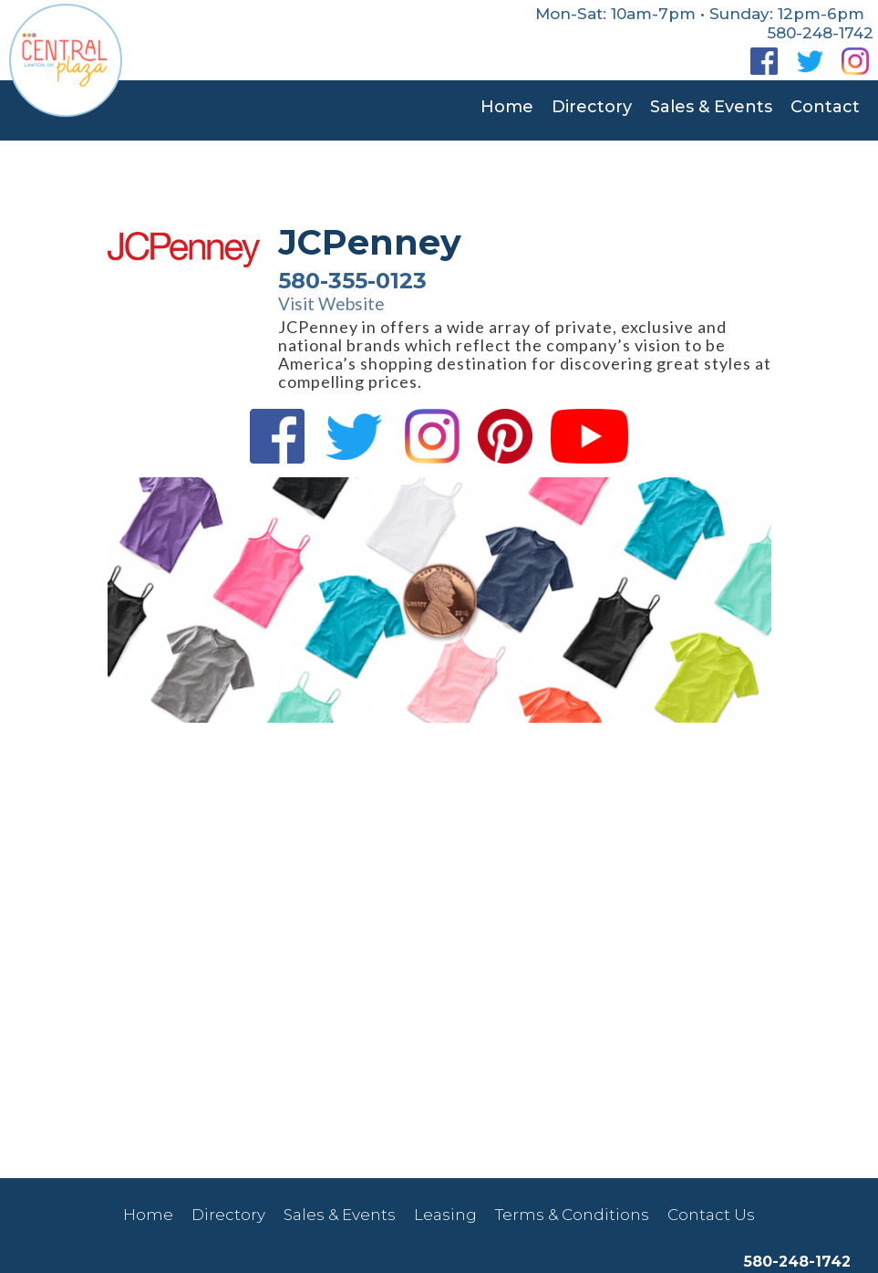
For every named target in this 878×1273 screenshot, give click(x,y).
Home (506, 107)
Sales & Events (711, 107)
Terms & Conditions (572, 1214)
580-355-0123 (352, 281)
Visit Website (331, 304)
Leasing (445, 1214)
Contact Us (711, 1214)
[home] (65, 57)
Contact (825, 107)
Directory (592, 107)
